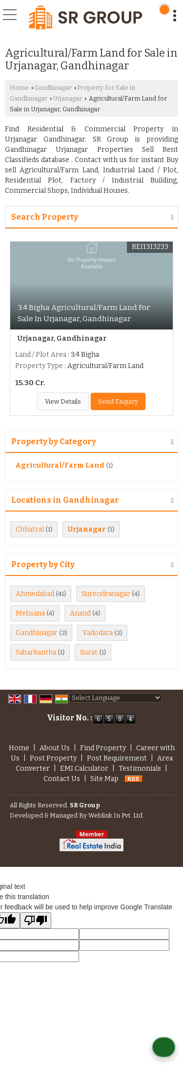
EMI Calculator (84, 768)
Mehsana (30, 613)
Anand (80, 613)
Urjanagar (67, 98)
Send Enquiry (118, 401)
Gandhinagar (53, 87)
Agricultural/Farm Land (59, 465)
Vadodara (97, 633)
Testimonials (140, 768)
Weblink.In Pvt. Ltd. (116, 815)
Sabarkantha (36, 652)
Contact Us (61, 779)
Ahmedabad (35, 594)
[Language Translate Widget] (115, 697)
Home (19, 87)
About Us (55, 748)
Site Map (104, 779)
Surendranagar (105, 594)
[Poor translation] (35, 920)
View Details (63, 401)
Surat (89, 652)
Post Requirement (117, 758)
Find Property (103, 748)
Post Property (53, 758)
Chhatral (30, 529)
